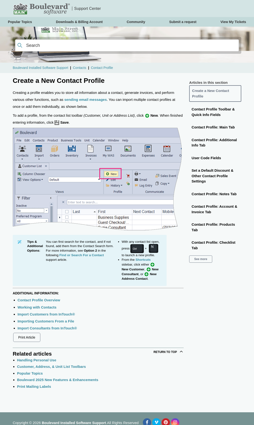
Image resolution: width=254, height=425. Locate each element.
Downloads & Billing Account (79, 22)
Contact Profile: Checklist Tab (214, 245)
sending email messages (85, 99)
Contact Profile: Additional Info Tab (214, 142)
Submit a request (183, 22)
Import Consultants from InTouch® (47, 328)
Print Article (26, 337)
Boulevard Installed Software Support (40, 68)
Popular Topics (30, 373)
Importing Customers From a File (46, 321)
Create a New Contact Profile (210, 93)
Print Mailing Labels (34, 386)
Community (136, 22)
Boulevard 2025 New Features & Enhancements (57, 380)
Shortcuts (143, 259)
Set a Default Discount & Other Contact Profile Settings (212, 175)
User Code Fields (206, 158)
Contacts (79, 68)
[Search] (127, 45)
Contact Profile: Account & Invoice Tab (214, 209)
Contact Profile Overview (39, 300)
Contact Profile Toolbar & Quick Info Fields (213, 112)
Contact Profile (102, 68)
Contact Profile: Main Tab (213, 127)
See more (200, 259)
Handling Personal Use (36, 360)
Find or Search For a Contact (81, 255)
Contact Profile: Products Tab (213, 227)
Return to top (168, 351)
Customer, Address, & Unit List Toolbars (51, 366)
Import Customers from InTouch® (46, 314)
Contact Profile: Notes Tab (214, 194)
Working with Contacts (37, 307)
